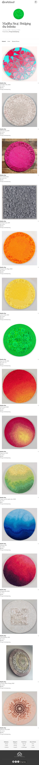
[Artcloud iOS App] (23, 762)
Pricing (15, 745)
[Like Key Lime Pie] (38, 359)
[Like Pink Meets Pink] (38, 83)
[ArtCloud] (8, 2)
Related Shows (15, 41)
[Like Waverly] (38, 544)
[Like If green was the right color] (38, 498)
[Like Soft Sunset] (38, 405)
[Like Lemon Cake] (38, 313)
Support (15, 747)
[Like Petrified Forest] (38, 221)
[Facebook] (18, 762)
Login (24, 745)
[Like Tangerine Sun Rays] (38, 267)
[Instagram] (13, 762)
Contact (33, 747)
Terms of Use (16, 756)
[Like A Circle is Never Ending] (38, 682)
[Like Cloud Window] (38, 636)
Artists (6, 745)
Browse (6, 743)
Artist (9, 41)
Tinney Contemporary (14, 31)
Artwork (4, 41)
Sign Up (24, 743)
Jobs (33, 745)
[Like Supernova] (38, 452)
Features (15, 743)
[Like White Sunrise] (38, 129)
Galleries (6, 747)
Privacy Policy (22, 756)
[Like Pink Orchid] (38, 175)
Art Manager (24, 747)
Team (33, 743)
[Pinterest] (16, 762)
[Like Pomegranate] (38, 590)
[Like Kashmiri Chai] (38, 728)
